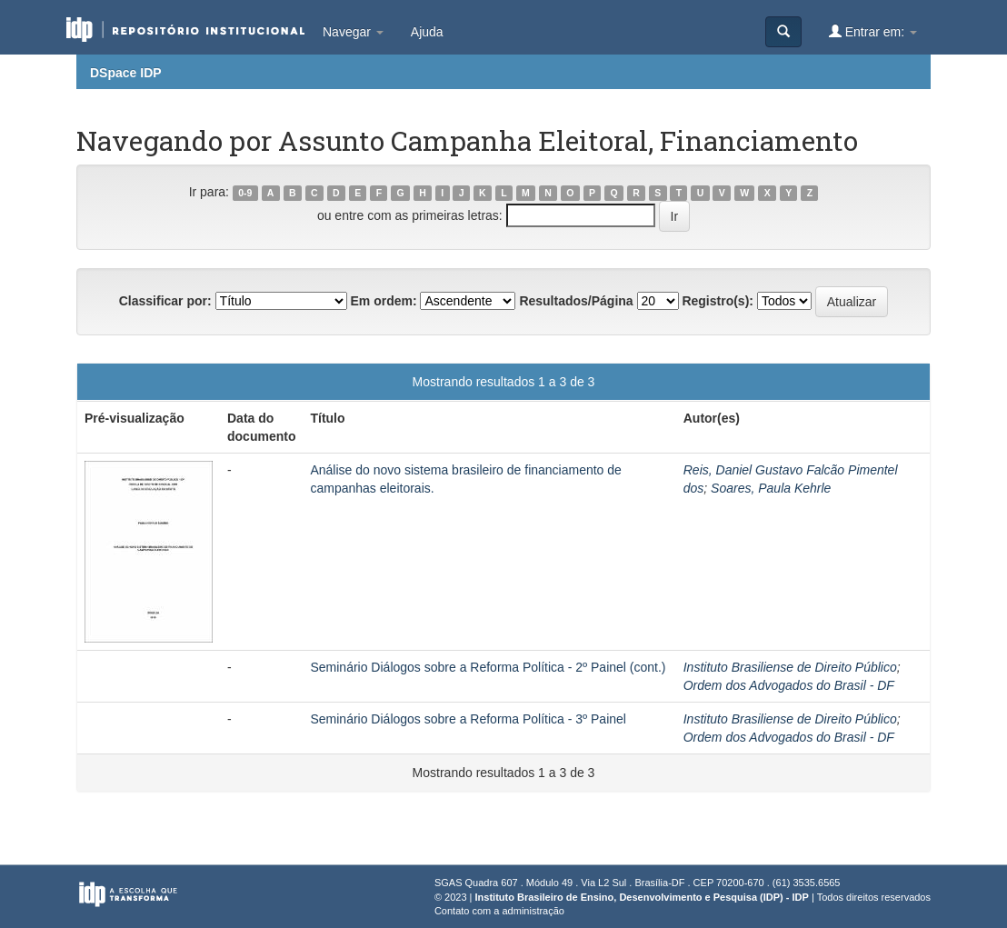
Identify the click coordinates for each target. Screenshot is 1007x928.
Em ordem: (383, 301)
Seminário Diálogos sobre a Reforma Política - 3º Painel (468, 719)
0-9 (245, 192)
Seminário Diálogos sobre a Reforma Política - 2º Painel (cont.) (487, 667)
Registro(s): (717, 301)
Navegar (353, 32)
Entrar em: (873, 31)
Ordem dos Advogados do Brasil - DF (788, 685)
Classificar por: (165, 301)
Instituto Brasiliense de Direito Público (790, 667)
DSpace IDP (126, 72)
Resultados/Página (576, 301)
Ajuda (427, 32)
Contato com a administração (499, 910)
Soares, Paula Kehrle (771, 488)
